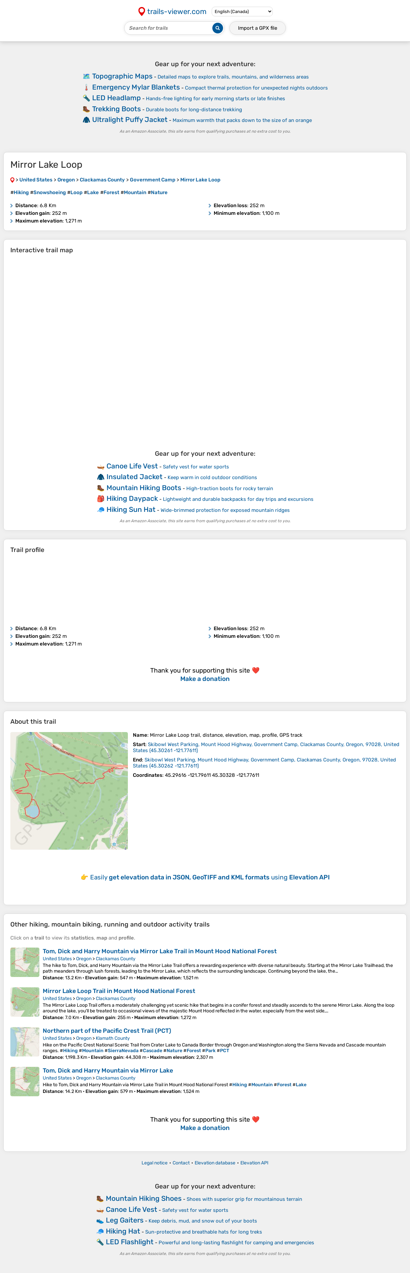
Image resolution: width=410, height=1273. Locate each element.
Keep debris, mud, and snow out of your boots (203, 1221)
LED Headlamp (116, 98)
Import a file (257, 28)
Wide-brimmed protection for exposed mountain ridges (225, 510)
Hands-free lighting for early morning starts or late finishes (215, 99)
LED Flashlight (130, 1242)
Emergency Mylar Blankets (136, 87)
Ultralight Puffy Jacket (130, 119)
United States (57, 959)
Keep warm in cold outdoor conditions (212, 477)
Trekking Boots (116, 109)
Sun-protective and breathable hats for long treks (203, 1232)
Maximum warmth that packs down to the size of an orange (242, 120)
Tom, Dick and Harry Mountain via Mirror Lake (108, 1070)
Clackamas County (116, 959)
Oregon (83, 959)
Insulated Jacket (135, 476)
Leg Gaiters (125, 1220)
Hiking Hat (123, 1231)
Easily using (210, 877)
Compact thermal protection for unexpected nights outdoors (256, 88)
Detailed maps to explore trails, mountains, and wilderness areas (233, 77)
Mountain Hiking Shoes (144, 1198)
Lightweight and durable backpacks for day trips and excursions (238, 499)
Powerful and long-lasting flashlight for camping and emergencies (236, 1243)
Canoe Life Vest (132, 466)
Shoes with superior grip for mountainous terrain (244, 1199)
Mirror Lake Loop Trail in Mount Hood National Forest (119, 991)
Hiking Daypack (132, 498)
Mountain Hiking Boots (144, 487)
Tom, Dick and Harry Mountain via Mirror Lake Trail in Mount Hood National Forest (160, 951)
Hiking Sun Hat (131, 509)
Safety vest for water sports (196, 467)
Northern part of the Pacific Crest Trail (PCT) (107, 1030)
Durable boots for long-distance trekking (194, 110)
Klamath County (113, 1038)
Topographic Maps (122, 76)
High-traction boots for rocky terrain (229, 488)
